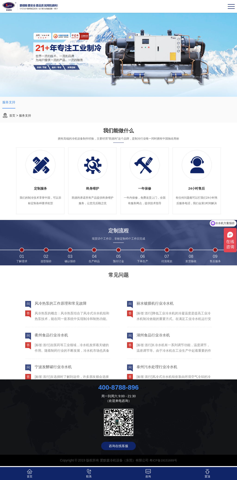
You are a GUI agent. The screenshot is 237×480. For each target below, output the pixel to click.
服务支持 (9, 103)
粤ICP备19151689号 (163, 461)
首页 (12, 118)
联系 (89, 473)
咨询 (148, 473)
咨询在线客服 (118, 447)
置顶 (207, 473)
